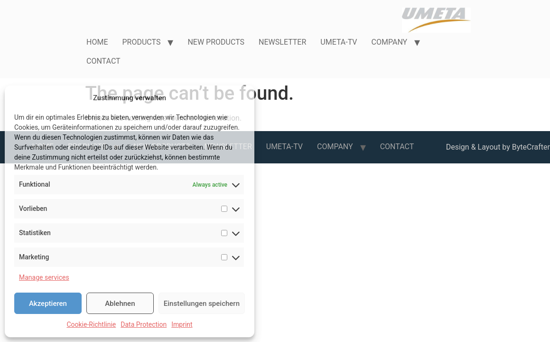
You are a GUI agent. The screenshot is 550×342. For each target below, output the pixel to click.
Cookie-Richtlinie (91, 324)
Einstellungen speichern (202, 303)
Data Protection (144, 324)
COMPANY (390, 42)
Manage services (44, 277)
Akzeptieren (48, 303)
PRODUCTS (141, 42)
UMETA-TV (338, 42)
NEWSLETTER (282, 42)
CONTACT (103, 61)
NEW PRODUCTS (215, 42)
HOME (97, 42)
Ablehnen (120, 303)
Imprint (181, 324)
